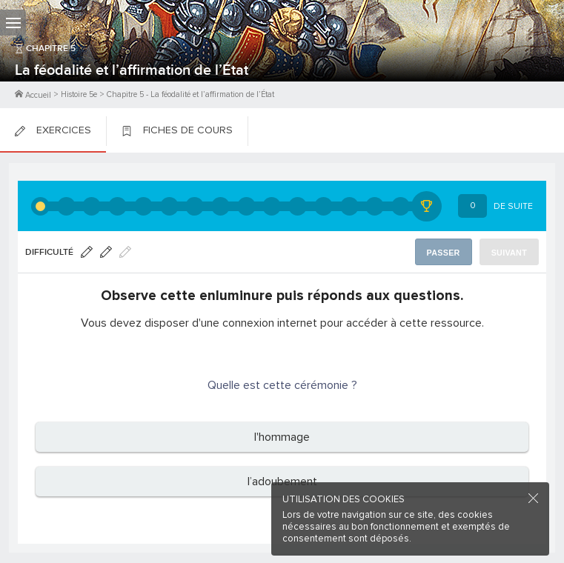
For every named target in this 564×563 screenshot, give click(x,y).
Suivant (509, 252)
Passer (443, 252)
